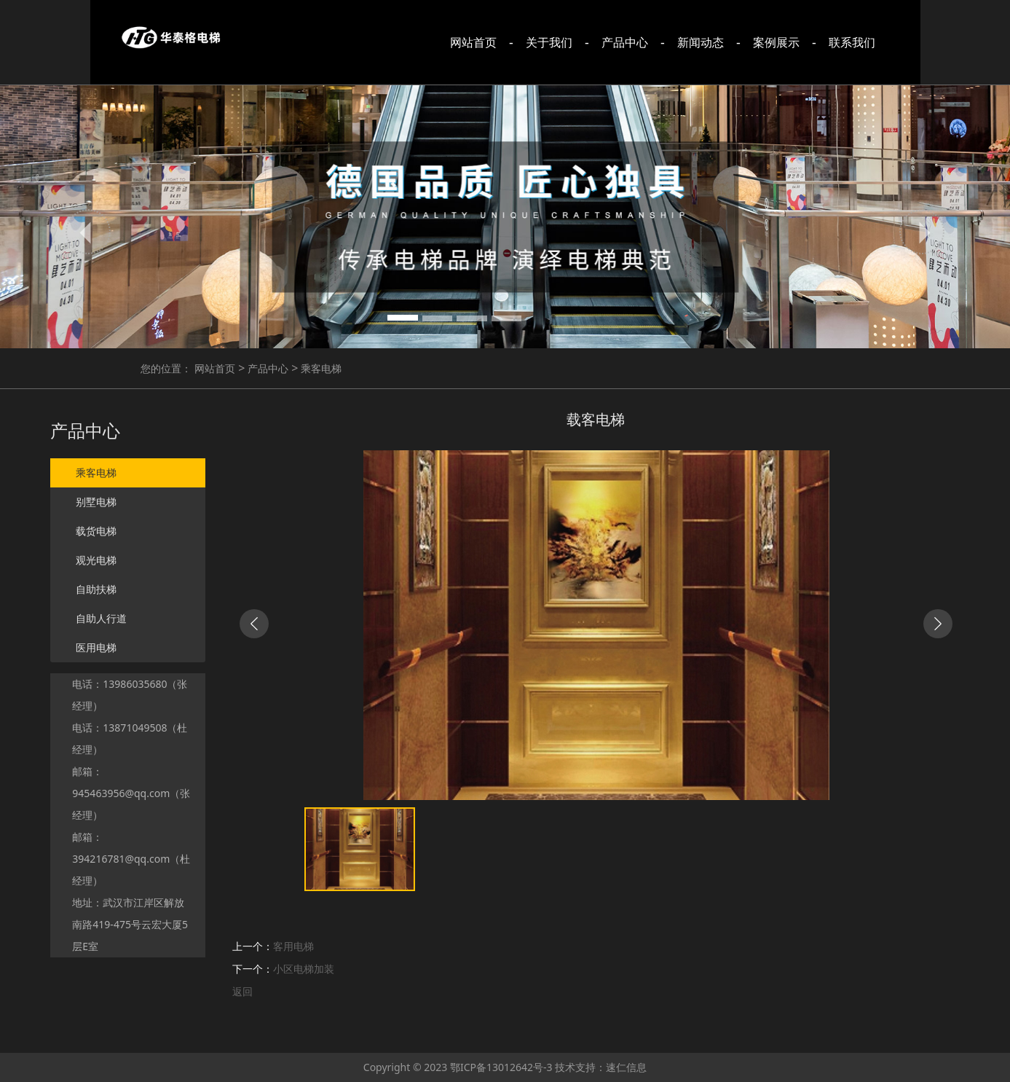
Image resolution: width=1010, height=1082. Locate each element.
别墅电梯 (96, 502)
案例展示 (776, 42)
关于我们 (549, 42)
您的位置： (166, 368)
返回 (242, 991)
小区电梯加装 (303, 969)
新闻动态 (700, 42)
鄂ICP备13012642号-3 (501, 1067)
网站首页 (473, 42)
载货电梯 (96, 531)
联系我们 (852, 42)
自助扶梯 (96, 589)
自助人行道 (101, 618)
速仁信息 (626, 1067)
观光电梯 (96, 560)
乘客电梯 (320, 368)
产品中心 (624, 42)
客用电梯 (293, 946)
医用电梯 (96, 648)
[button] (88, 231)
